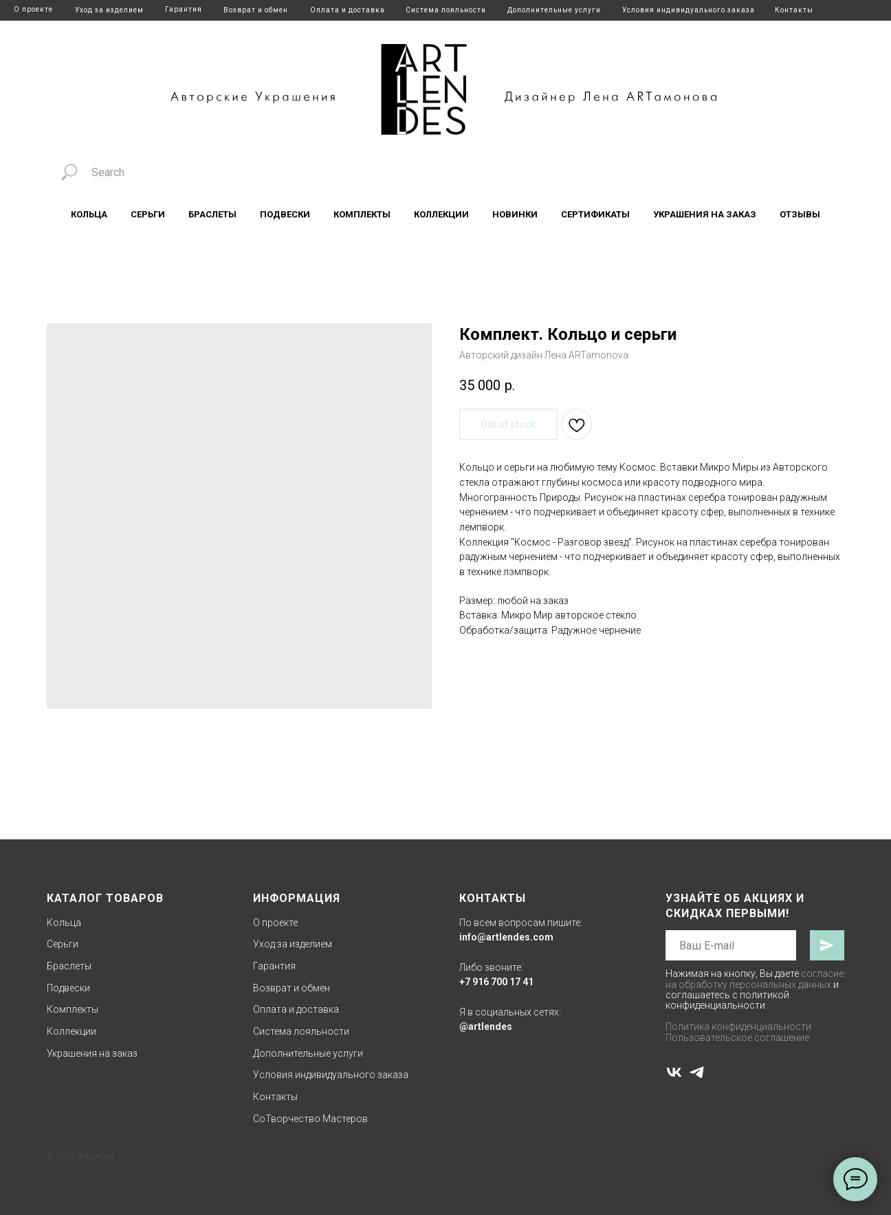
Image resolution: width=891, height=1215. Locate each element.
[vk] (674, 1072)
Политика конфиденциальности (738, 1026)
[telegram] (696, 1072)
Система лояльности (446, 10)
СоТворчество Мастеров (310, 1118)
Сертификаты (595, 214)
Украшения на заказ (704, 214)
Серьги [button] (148, 214)
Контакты (794, 10)
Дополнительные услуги (554, 10)
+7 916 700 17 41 (496, 981)
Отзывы (800, 214)
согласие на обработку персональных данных (755, 978)
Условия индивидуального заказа (688, 10)
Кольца (64, 922)
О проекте (33, 9)
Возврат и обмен (255, 10)
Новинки (515, 214)
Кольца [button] (89, 214)
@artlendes (485, 1026)
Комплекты (361, 214)
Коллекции (71, 1031)
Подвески (285, 214)
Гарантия (183, 9)
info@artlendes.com (506, 937)
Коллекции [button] (441, 214)
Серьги (62, 943)
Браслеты (212, 214)
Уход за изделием (109, 10)
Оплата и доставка (347, 10)
